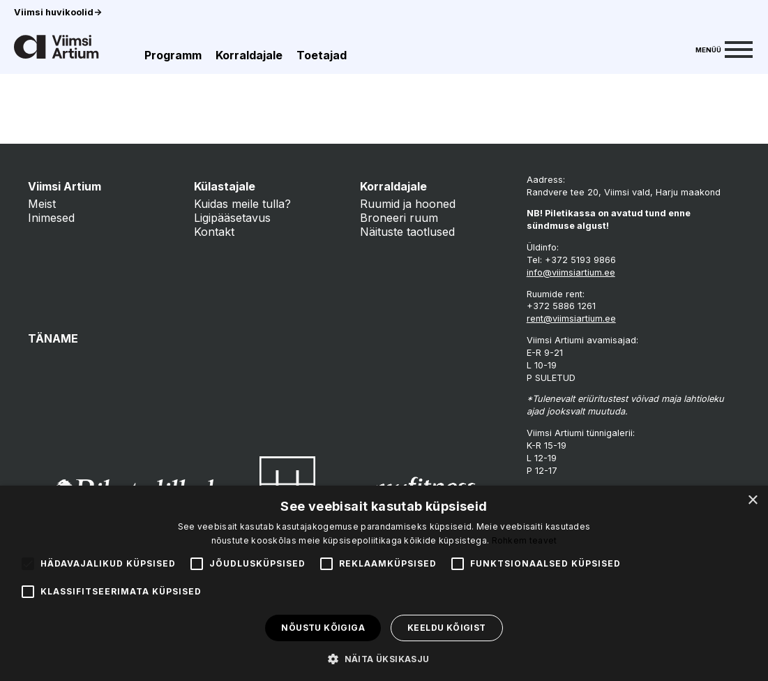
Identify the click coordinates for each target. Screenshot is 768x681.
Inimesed (51, 218)
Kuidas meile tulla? (242, 204)
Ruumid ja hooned (407, 204)
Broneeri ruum (399, 218)
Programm (173, 55)
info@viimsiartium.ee (571, 272)
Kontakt (214, 232)
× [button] (752, 500)
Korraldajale (249, 55)
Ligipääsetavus (232, 218)
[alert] (384, 583)
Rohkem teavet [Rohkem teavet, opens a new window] (524, 540)
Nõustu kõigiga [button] (323, 627)
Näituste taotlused (407, 232)
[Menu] (724, 48)
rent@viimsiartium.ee (571, 318)
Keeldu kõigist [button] (446, 627)
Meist (42, 204)
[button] (383, 658)
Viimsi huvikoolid (58, 12)
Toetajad (321, 55)
